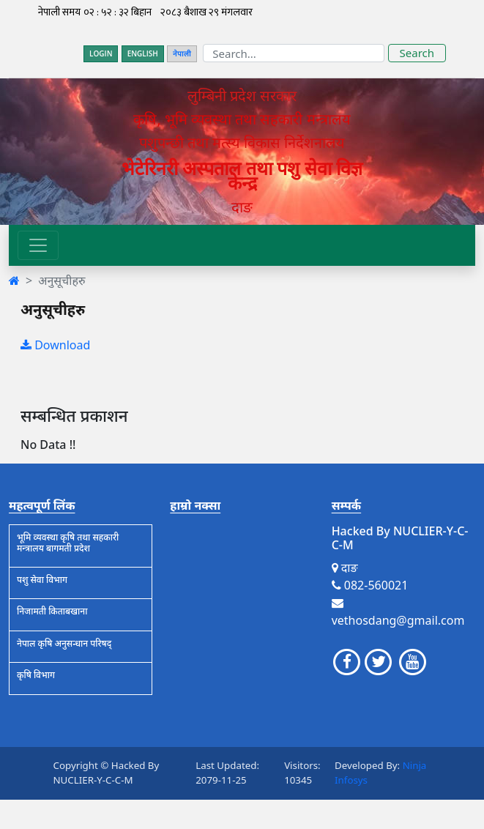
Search (417, 52)
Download (55, 345)
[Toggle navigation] (38, 245)
